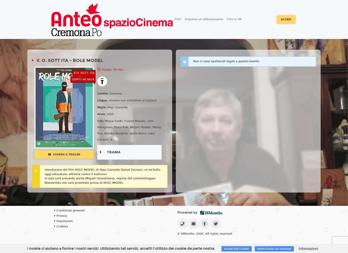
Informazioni (308, 249)
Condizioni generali (69, 210)
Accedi (286, 19)
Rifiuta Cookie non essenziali (274, 248)
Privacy (60, 216)
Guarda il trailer (64, 154)
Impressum (63, 221)
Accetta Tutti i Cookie (236, 248)
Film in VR (234, 19)
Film (178, 19)
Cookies (61, 226)
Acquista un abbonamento (204, 19)
